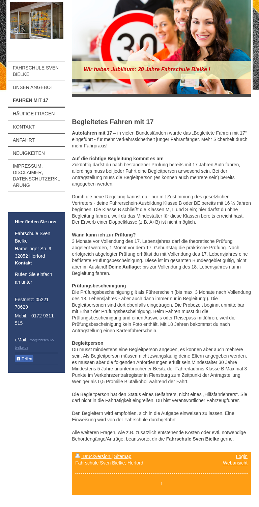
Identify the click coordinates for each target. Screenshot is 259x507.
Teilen (24, 359)
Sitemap (122, 456)
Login (242, 456)
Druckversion (93, 456)
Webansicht (235, 463)
